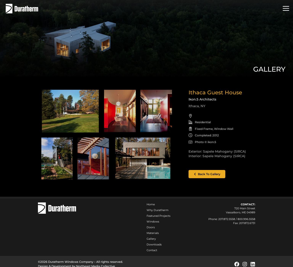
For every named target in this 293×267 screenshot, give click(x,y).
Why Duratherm (158, 210)
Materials (153, 233)
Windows (153, 221)
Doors (151, 227)
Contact (152, 250)
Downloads (154, 244)
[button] (286, 8)
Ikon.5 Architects (202, 99)
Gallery (151, 238)
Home (151, 204)
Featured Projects (158, 216)
